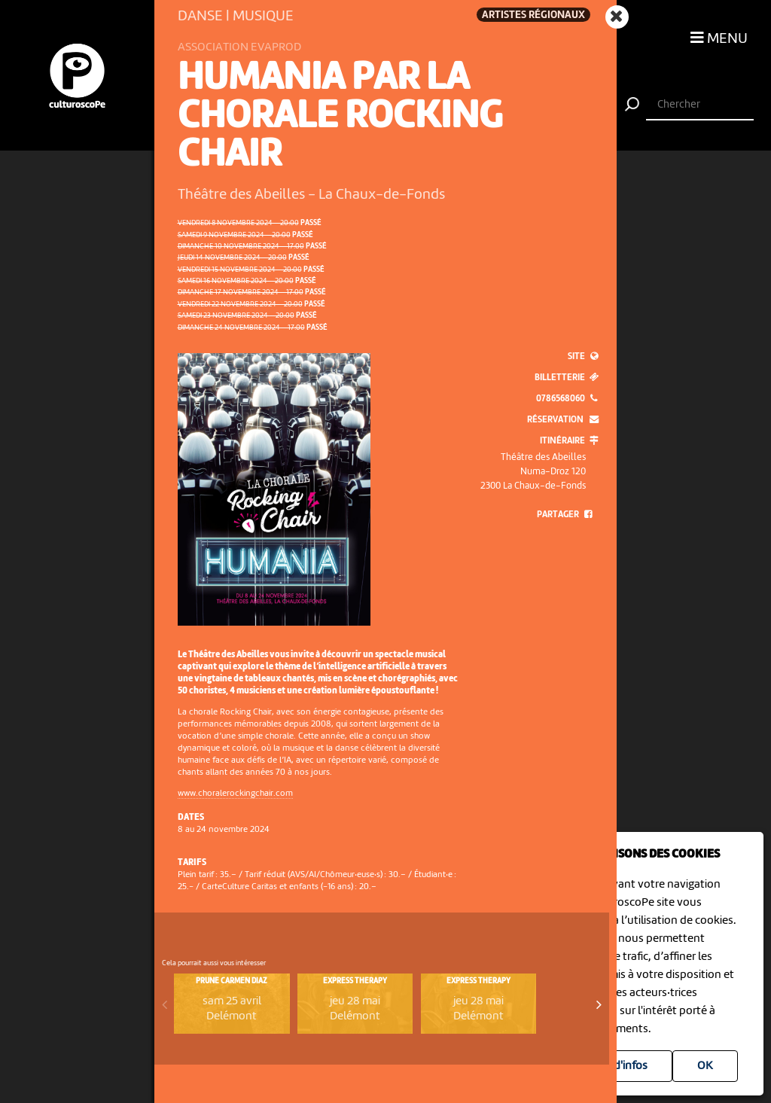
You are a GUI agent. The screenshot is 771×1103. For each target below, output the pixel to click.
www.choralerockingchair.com (235, 793)
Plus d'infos (619, 1066)
